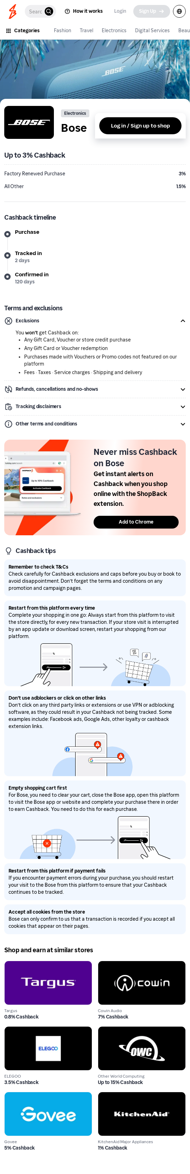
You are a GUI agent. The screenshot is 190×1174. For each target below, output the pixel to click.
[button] (95, 321)
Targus (12, 964)
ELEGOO (15, 1030)
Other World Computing (129, 1030)
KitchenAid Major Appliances (135, 1096)
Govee (12, 1096)
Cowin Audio (114, 964)
